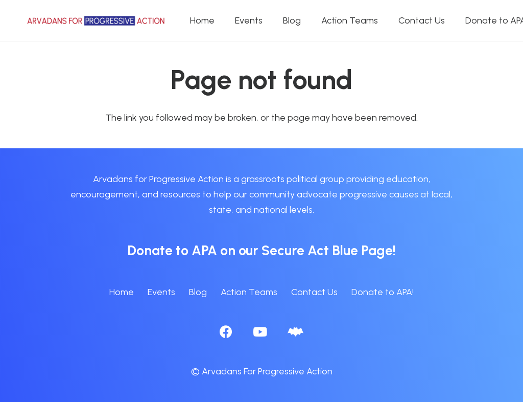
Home (121, 292)
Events (161, 292)
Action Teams (249, 292)
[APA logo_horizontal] (96, 21)
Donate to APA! (382, 292)
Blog (198, 292)
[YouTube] (260, 331)
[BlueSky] (295, 331)
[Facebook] (226, 331)
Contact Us (314, 292)
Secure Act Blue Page (327, 250)
